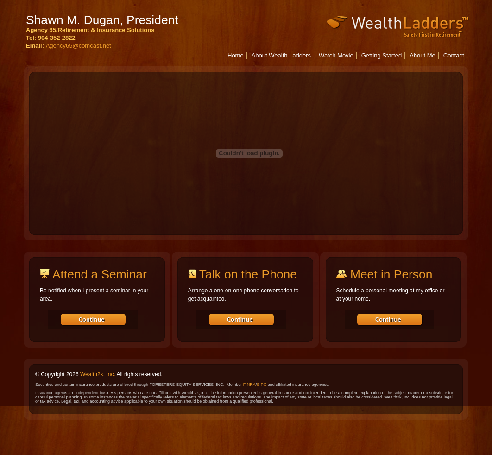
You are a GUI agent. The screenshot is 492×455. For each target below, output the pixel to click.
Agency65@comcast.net (78, 45)
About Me (422, 55)
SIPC (261, 384)
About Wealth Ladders (281, 55)
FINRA (249, 384)
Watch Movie (336, 55)
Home (235, 55)
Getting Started (381, 55)
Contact (453, 55)
